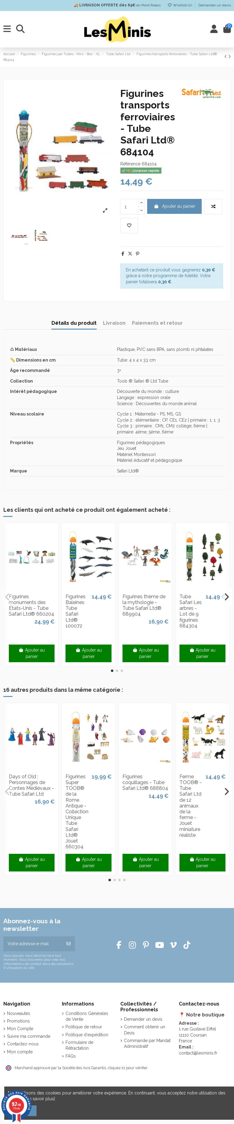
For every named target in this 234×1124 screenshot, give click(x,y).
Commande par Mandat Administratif (147, 1043)
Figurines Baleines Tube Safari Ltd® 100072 (76, 611)
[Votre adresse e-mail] (32, 943)
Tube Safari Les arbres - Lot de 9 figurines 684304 (190, 611)
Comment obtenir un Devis (144, 1029)
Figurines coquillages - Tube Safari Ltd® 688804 (145, 782)
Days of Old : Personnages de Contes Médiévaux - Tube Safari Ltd (31, 785)
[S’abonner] (68, 943)
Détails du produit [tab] (74, 323)
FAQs (71, 1056)
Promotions (18, 1021)
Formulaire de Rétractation (79, 1045)
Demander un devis (214, 5)
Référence (130, 163)
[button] (112, 671)
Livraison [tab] (114, 323)
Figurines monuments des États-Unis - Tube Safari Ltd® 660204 (31, 605)
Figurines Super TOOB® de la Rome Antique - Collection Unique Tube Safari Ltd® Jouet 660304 (77, 812)
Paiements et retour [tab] (157, 323)
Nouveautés (18, 1013)
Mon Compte (20, 1028)
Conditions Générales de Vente (87, 1016)
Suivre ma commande (28, 1036)
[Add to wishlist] (129, 225)
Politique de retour (84, 1026)
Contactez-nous (23, 1043)
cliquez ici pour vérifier (127, 1068)
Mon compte (20, 1051)
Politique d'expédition (87, 1034)
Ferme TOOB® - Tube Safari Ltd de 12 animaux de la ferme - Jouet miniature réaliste (190, 806)
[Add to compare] (213, 206)
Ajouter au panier (175, 206)
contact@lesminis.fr (198, 1053)
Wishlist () (180, 5)
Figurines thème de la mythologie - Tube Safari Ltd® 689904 (143, 605)
